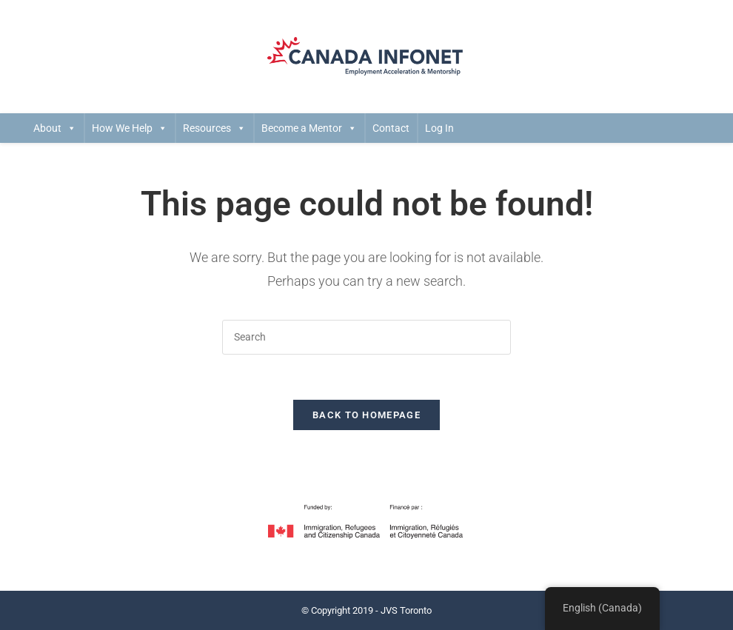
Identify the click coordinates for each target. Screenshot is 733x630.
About (54, 128)
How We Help (129, 128)
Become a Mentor (309, 128)
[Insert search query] (366, 337)
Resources (214, 128)
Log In (439, 128)
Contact (390, 128)
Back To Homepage (366, 414)
